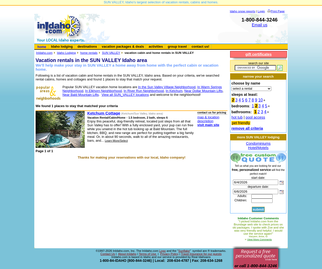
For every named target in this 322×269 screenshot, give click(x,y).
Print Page (278, 11)
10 (260, 100)
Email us (259, 25)
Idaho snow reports (242, 11)
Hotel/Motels (258, 148)
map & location (208, 117)
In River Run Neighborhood (144, 91)
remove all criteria (247, 128)
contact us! (200, 46)
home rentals (89, 52)
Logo (162, 250)
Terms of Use (148, 253)
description (205, 121)
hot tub (237, 117)
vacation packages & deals (123, 46)
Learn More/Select (116, 140)
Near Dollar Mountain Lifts (203, 91)
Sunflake (184, 250)
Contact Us (107, 253)
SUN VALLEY (111, 52)
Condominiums (258, 143)
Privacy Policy (169, 253)
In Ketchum (174, 91)
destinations (87, 46)
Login (261, 11)
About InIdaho (127, 253)
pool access (255, 117)
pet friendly (241, 123)
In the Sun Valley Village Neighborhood (166, 87)
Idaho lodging (62, 46)
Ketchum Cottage (103, 113)
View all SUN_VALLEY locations (125, 95)
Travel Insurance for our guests (201, 253)
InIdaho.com (44, 52)
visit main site (208, 125)
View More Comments (259, 239)
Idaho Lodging (66, 52)
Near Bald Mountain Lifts (80, 95)
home (41, 47)
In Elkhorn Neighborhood (103, 91)
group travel (177, 46)
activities (156, 46)
